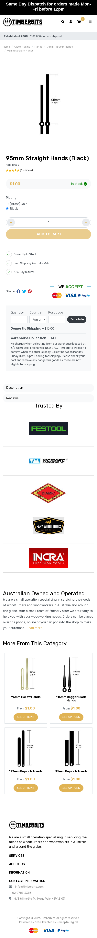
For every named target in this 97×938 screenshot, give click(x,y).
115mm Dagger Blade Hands (71, 698)
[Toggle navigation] (90, 22)
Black (14, 209)
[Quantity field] (48, 222)
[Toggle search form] (63, 22)
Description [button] (14, 387)
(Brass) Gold (18, 204)
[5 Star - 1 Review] (48, 170)
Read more (34, 628)
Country (35, 312)
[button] (79, 22)
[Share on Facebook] (18, 291)
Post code (55, 312)
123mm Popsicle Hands (26, 771)
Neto (38, 922)
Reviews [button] (12, 398)
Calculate (77, 319)
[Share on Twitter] (24, 291)
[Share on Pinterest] (30, 291)
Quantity (17, 312)
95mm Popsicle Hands (71, 771)
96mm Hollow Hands (26, 697)
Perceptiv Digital (67, 922)
